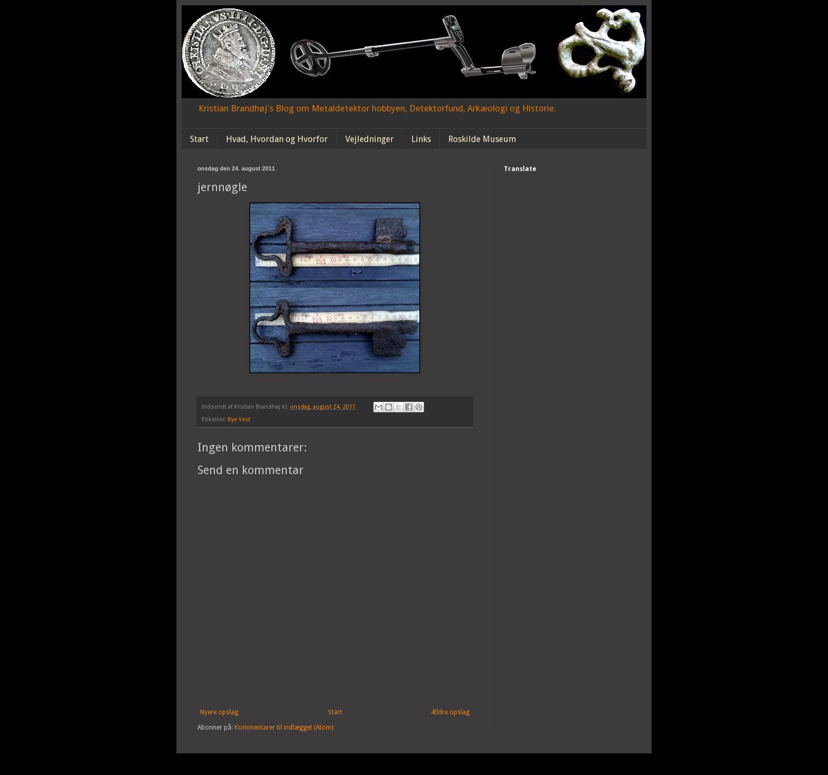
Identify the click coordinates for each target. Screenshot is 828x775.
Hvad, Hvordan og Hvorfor (277, 139)
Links (421, 139)
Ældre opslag (450, 712)
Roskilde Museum (482, 139)
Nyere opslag (219, 712)
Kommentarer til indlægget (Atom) (283, 727)
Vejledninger (369, 139)
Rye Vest (239, 419)
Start (199, 139)
